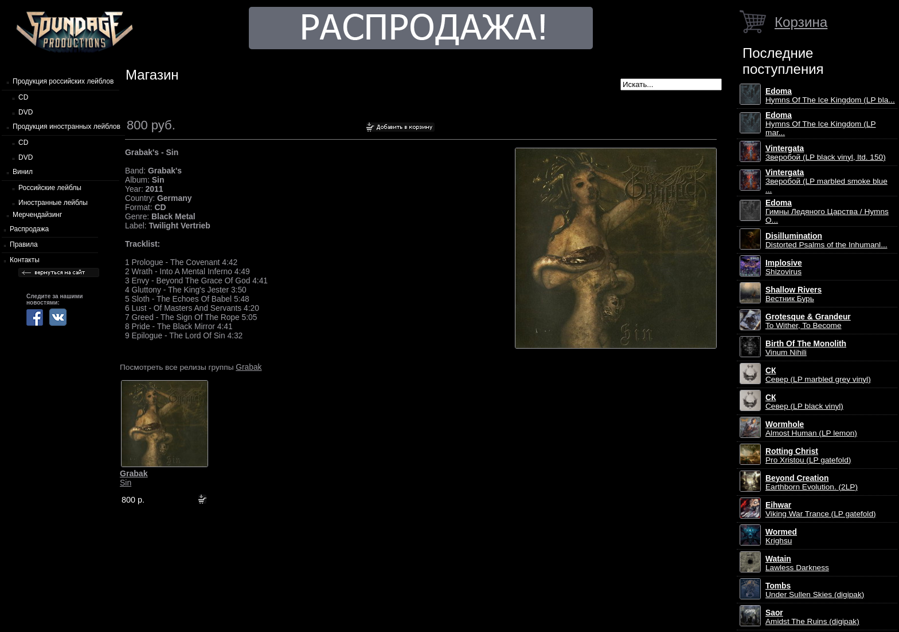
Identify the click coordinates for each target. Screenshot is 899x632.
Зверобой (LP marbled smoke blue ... (826, 181)
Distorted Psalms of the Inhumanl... (826, 240)
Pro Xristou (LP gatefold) (808, 455)
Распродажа (29, 229)
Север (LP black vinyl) (804, 401)
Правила (24, 244)
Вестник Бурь (793, 294)
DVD (25, 112)
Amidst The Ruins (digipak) (812, 617)
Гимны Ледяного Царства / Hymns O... (827, 211)
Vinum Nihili (805, 348)
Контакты (25, 260)
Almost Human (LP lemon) (811, 428)
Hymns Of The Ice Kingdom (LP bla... (830, 95)
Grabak (248, 367)
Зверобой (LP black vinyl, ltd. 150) (825, 152)
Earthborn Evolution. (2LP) (811, 482)
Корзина (801, 22)
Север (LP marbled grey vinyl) (818, 375)
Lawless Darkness (797, 563)
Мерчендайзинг (37, 215)
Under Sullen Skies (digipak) (814, 590)
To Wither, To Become (808, 321)
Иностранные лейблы (53, 203)
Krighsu (781, 536)
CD (23, 97)
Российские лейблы (49, 188)
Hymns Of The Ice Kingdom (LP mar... (820, 124)
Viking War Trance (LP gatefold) (820, 509)
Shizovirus (783, 267)
